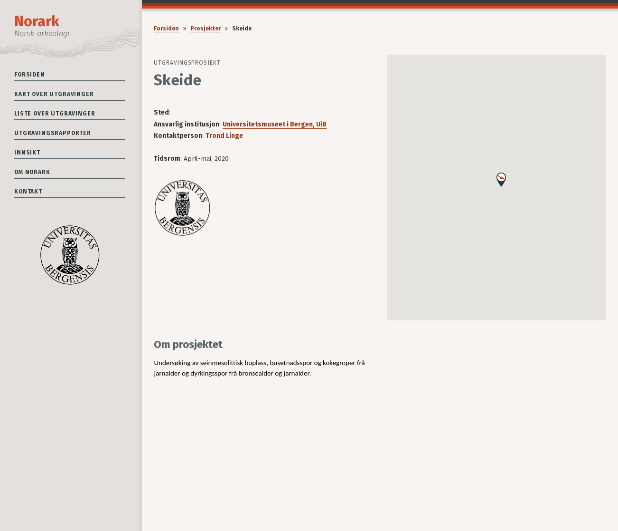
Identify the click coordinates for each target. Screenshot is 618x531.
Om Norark (32, 172)
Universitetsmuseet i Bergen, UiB (275, 124)
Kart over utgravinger (54, 94)
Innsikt (27, 152)
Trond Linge (224, 136)
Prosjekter (205, 28)
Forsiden (29, 74)
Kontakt (28, 191)
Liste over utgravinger (54, 113)
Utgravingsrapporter (52, 133)
